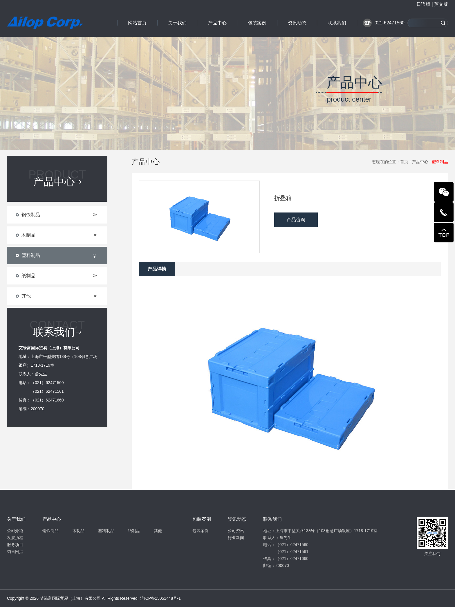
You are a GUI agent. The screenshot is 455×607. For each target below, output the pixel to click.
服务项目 (15, 544)
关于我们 (177, 22)
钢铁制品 (50, 530)
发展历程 (15, 537)
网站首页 (137, 22)
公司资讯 (236, 530)
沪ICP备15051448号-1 (160, 598)
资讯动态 (297, 22)
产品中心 (217, 22)
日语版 (423, 4)
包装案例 (257, 22)
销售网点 (15, 551)
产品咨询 (296, 219)
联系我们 (337, 22)
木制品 (78, 530)
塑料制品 (106, 530)
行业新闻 (236, 537)
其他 (158, 530)
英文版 (441, 4)
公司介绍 (15, 530)
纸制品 (134, 530)
